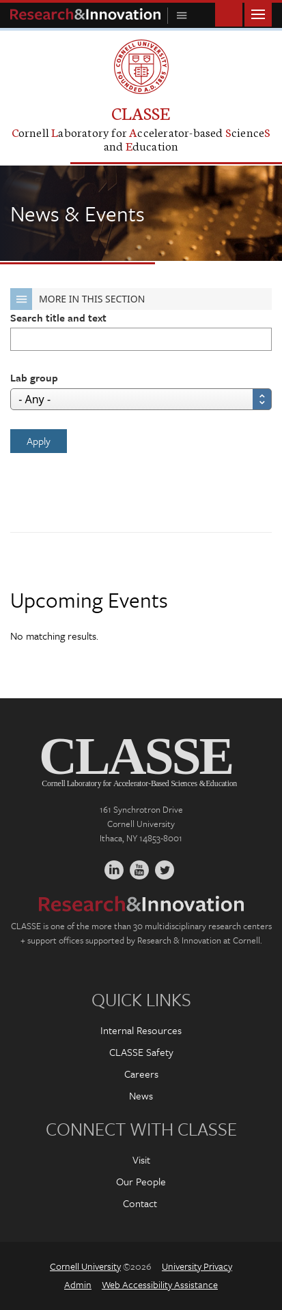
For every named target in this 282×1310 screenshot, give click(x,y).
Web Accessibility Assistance (160, 1284)
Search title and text (58, 317)
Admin (77, 1284)
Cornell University (85, 1266)
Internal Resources (141, 1030)
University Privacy (197, 1266)
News (141, 1095)
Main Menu (258, 13)
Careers (141, 1073)
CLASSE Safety (141, 1051)
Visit (141, 1159)
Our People (141, 1181)
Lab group (34, 377)
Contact (140, 1203)
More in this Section (77, 299)
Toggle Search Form (228, 13)
